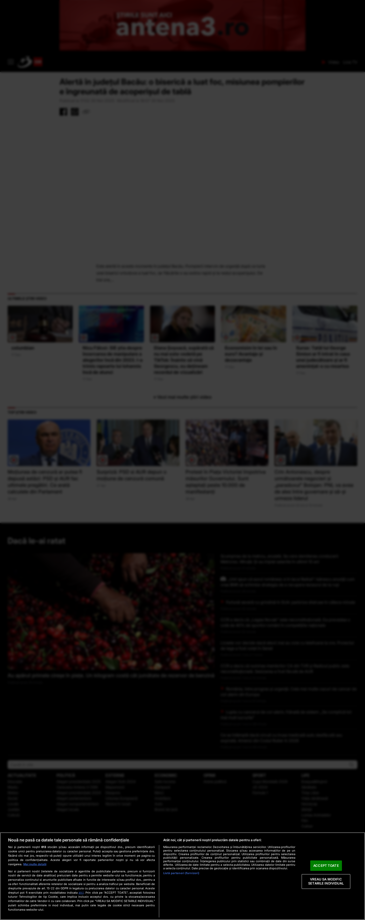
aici (81, 892)
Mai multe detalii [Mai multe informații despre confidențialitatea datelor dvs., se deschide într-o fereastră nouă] (34, 864)
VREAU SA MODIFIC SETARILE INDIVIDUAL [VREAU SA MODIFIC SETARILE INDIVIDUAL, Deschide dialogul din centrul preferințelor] (326, 881)
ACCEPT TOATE (326, 865)
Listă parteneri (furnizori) (181, 873)
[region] (182, 876)
